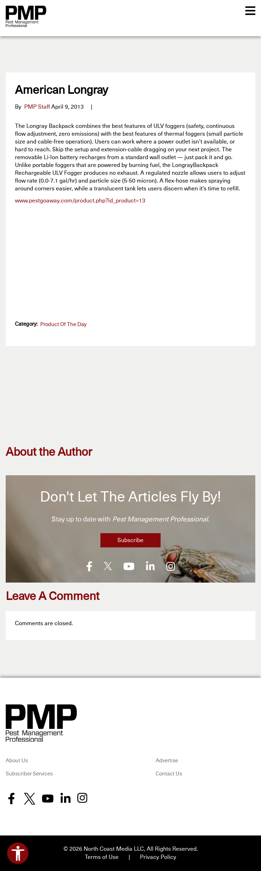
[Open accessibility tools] (17, 853)
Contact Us (169, 773)
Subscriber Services (29, 773)
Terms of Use (102, 856)
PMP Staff (37, 107)
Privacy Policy (158, 856)
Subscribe (130, 540)
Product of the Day (63, 324)
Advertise (167, 760)
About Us (17, 760)
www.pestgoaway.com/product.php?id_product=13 (80, 201)
